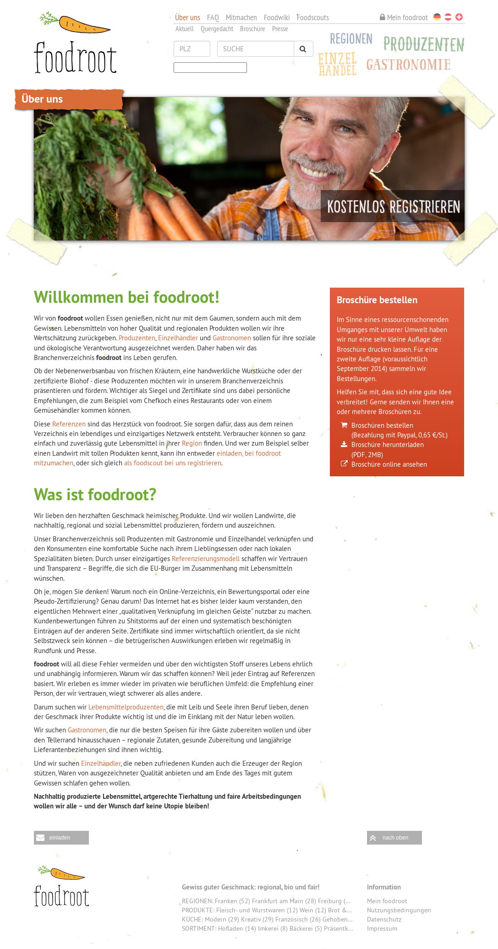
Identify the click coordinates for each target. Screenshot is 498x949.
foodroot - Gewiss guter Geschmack (61, 885)
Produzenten (422, 44)
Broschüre (252, 28)
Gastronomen (232, 337)
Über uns (187, 17)
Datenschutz (384, 919)
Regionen (348, 41)
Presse (280, 28)
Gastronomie (411, 65)
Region (192, 443)
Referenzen (69, 424)
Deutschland (437, 17)
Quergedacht (217, 28)
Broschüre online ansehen (389, 464)
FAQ (213, 17)
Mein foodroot (404, 17)
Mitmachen (241, 17)
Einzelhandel (338, 62)
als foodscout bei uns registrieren (172, 462)
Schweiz (459, 17)
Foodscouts (313, 17)
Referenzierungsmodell (206, 558)
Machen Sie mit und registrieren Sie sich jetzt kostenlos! (393, 206)
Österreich (448, 17)
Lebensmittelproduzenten (126, 707)
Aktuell (184, 28)
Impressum (382, 928)
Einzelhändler (179, 337)
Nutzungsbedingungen (399, 910)
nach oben (395, 837)
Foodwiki (277, 17)
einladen (59, 837)
